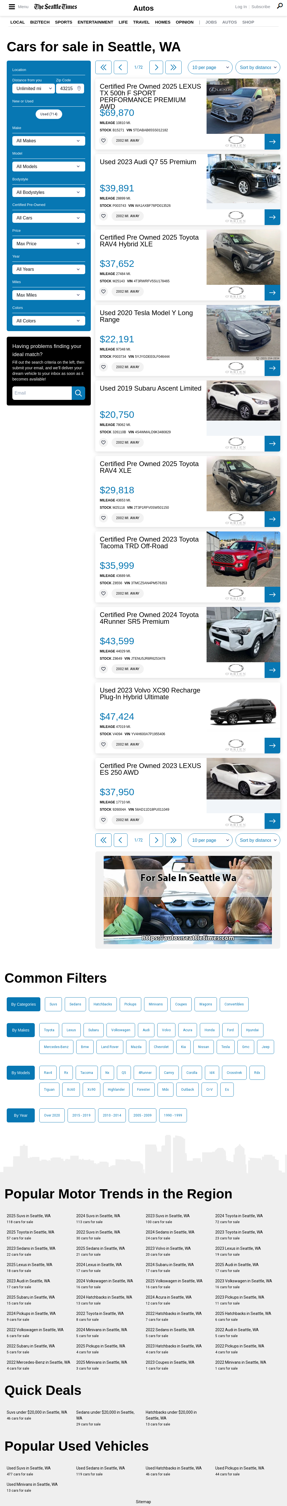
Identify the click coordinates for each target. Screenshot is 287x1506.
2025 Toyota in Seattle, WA (30, 1235)
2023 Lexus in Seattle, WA (238, 1251)
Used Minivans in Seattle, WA (32, 1487)
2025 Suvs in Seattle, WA (29, 1219)
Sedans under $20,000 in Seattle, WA (105, 1418)
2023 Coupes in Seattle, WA (170, 1365)
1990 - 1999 (173, 1115)
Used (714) (48, 114)
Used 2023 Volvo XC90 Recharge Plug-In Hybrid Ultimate (150, 693)
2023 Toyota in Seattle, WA (239, 1235)
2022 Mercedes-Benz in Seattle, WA (38, 1365)
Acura (187, 1030)
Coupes (181, 1004)
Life (123, 22)
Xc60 (71, 1090)
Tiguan (49, 1090)
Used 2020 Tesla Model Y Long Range (146, 316)
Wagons (205, 1004)
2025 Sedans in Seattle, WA (100, 1251)
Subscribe (260, 6)
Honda (210, 1030)
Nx (107, 1073)
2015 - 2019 (81, 1115)
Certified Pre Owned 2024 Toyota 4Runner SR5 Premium (149, 618)
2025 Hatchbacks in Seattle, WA (243, 1316)
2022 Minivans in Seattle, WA (240, 1365)
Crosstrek (234, 1073)
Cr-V (209, 1090)
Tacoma (86, 1073)
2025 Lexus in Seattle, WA (29, 1267)
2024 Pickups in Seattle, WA (31, 1316)
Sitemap (143, 1502)
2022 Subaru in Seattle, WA (31, 1349)
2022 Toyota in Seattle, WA (100, 1316)
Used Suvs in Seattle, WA (29, 1471)
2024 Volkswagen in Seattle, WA (104, 1284)
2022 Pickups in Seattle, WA (239, 1349)
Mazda (136, 1047)
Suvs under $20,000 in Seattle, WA (37, 1415)
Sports (63, 22)
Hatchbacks (103, 1004)
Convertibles (234, 1004)
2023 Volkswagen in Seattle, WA (243, 1284)
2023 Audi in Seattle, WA (28, 1284)
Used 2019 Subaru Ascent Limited (151, 388)
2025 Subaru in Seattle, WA (31, 1300)
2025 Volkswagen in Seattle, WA (174, 1284)
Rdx (257, 1073)
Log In (241, 6)
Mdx (165, 1090)
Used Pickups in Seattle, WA (239, 1471)
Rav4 (48, 1073)
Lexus (71, 1030)
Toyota (49, 1030)
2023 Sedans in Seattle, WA (31, 1251)
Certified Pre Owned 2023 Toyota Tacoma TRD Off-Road (149, 542)
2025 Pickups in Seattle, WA (100, 1349)
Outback (187, 1090)
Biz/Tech (40, 22)
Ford (230, 1030)
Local (17, 22)
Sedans (75, 1004)
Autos (143, 8)
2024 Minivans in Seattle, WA (101, 1333)
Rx (66, 1073)
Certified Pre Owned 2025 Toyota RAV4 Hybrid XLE (149, 240)
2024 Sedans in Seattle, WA (170, 1235)
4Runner (145, 1073)
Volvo (166, 1030)
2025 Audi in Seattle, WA (237, 1267)
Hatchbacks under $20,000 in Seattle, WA (171, 1418)
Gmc (245, 1047)
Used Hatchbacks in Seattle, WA (174, 1471)
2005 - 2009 (142, 1115)
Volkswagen (120, 1030)
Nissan (203, 1047)
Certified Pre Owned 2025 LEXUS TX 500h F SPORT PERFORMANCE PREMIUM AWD (150, 96)
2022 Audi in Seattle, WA (237, 1333)
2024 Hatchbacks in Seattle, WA (104, 1300)
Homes (162, 22)
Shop (248, 22)
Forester (143, 1090)
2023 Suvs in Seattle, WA (168, 1219)
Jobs (211, 22)
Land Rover (110, 1047)
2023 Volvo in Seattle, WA (168, 1251)
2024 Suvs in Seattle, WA (98, 1219)
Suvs (53, 1004)
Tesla (225, 1047)
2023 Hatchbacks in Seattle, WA (174, 1349)
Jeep (265, 1047)
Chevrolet (161, 1047)
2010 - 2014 (112, 1115)
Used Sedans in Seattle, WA (100, 1471)
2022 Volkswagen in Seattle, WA (35, 1333)
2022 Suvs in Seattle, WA (98, 1235)
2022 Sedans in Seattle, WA (170, 1333)
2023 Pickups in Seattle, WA (239, 1300)
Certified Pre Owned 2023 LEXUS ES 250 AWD (150, 769)
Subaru (93, 1030)
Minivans (156, 1004)
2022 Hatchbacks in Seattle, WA (174, 1316)
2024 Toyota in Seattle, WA (239, 1219)
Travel (141, 22)
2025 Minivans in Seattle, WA (101, 1365)
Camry (169, 1073)
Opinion (184, 22)
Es (227, 1090)
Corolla (191, 1073)
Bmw (85, 1047)
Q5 (124, 1073)
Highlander (116, 1090)
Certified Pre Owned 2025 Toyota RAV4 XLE (149, 467)
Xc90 (91, 1090)
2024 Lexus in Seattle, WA (99, 1267)
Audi (146, 1030)
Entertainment (95, 22)
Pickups (130, 1004)
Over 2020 (52, 1115)
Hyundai (252, 1030)
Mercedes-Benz (56, 1047)
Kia (183, 1047)
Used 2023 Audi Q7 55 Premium (148, 162)
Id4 (212, 1073)
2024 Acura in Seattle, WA (169, 1300)
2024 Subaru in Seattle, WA (170, 1267)
